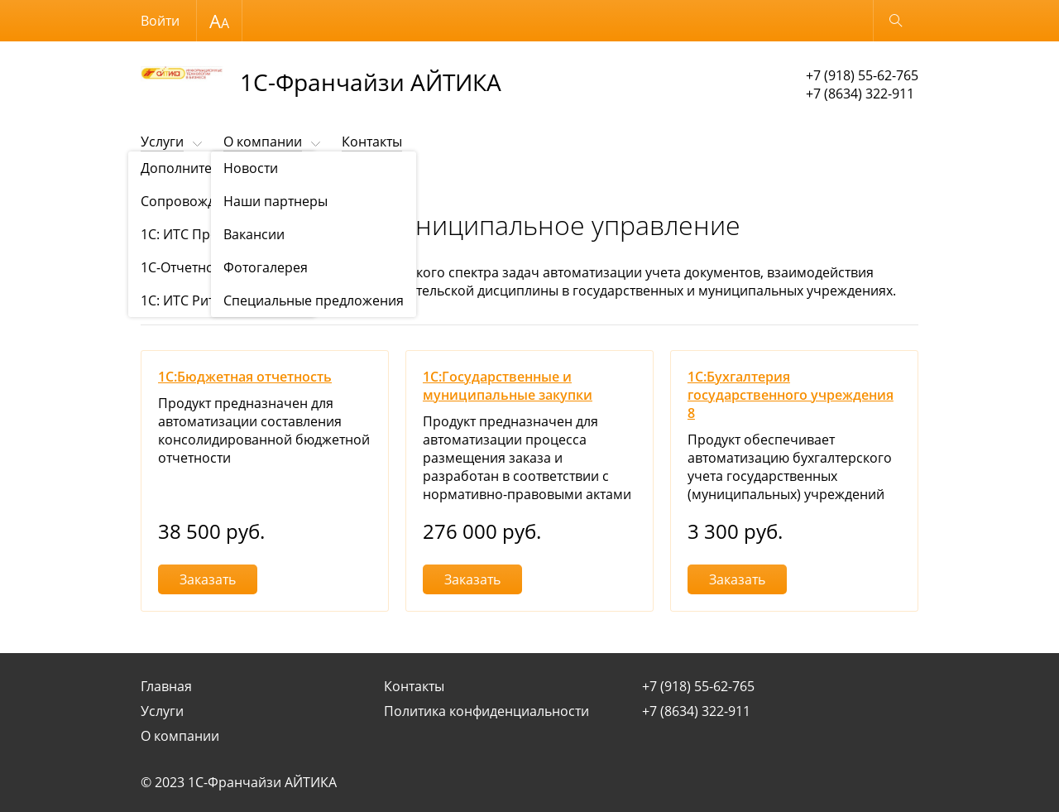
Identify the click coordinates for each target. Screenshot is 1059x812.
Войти (160, 21)
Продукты (164, 182)
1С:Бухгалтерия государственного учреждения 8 (791, 395)
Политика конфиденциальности (486, 711)
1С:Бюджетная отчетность (245, 377)
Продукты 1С (232, 182)
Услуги (162, 141)
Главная (166, 686)
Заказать (208, 579)
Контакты (372, 141)
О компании (262, 141)
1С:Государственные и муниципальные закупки (507, 386)
